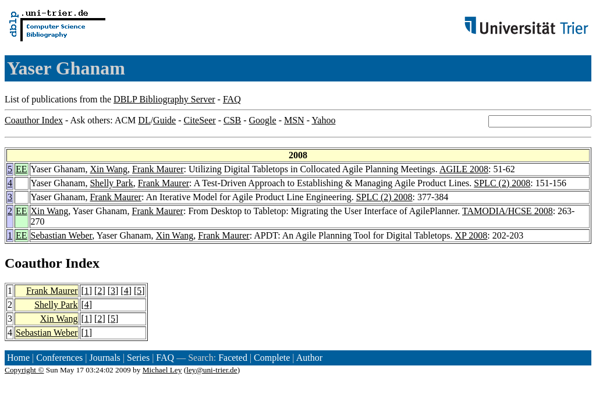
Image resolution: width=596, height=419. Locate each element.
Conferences (59, 358)
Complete (272, 358)
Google (262, 120)
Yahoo (323, 120)
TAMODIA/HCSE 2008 (507, 211)
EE (21, 169)
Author (309, 358)
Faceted (232, 358)
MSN (294, 120)
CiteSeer (200, 120)
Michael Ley (162, 369)
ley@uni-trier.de (211, 369)
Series (138, 358)
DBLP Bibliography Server (164, 99)
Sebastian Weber (62, 235)
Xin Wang (108, 169)
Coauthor (33, 263)
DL (144, 120)
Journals (104, 358)
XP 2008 (471, 235)
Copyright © (24, 369)
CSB (232, 120)
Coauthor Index (34, 120)
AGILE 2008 (463, 169)
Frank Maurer (157, 169)
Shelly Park (111, 183)
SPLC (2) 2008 (502, 183)
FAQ (232, 99)
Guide (164, 120)
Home (18, 358)
